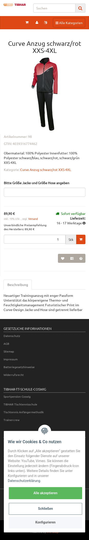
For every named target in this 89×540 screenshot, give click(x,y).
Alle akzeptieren (45, 493)
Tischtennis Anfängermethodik (24, 412)
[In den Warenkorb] (80, 239)
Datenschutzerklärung (24, 481)
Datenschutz (12, 336)
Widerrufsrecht (14, 375)
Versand (33, 219)
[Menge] (35, 239)
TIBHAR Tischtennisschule (20, 404)
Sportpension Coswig (17, 396)
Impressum (11, 359)
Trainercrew (11, 420)
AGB (6, 343)
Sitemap (9, 351)
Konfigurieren (45, 522)
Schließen (45, 508)
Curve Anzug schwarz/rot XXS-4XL (45, 169)
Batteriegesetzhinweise (19, 367)
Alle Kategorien (69, 22)
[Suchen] (54, 8)
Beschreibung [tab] (17, 284)
